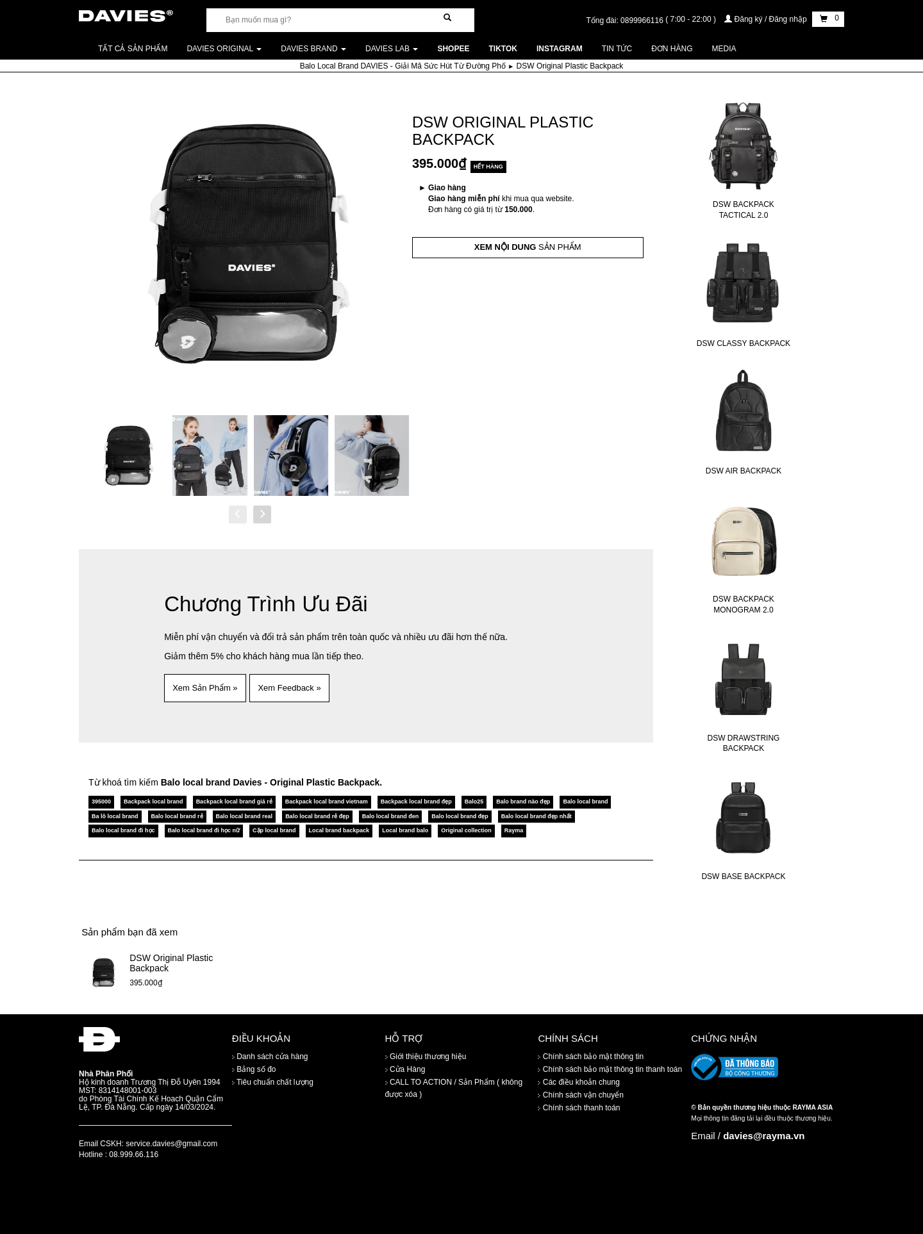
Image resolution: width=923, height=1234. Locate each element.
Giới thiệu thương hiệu (426, 1056)
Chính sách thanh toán (579, 1107)
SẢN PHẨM (527, 247)
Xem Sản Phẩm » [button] (204, 688)
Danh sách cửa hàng (270, 1056)
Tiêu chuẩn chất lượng (272, 1082)
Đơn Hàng (671, 48)
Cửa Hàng (405, 1069)
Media (724, 48)
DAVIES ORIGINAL (224, 48)
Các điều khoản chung (578, 1082)
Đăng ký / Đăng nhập (766, 19)
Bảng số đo (254, 1069)
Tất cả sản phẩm (132, 48)
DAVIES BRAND (313, 48)
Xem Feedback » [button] (289, 688)
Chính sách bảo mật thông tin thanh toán (610, 1069)
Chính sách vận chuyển (580, 1094)
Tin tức (617, 48)
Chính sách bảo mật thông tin (591, 1056)
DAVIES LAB (391, 48)
